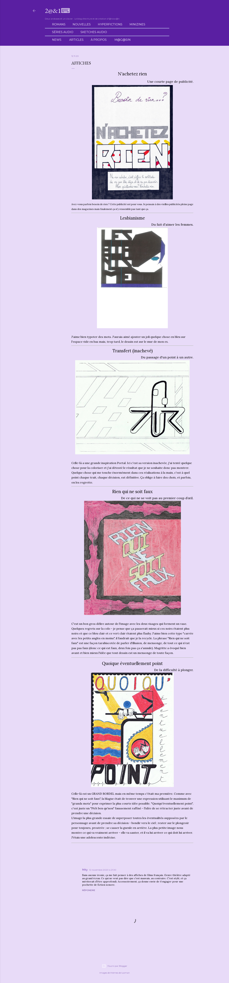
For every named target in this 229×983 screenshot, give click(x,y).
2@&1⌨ (57, 10)
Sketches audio (94, 32)
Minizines (137, 24)
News (56, 39)
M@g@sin (122, 39)
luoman (125, 972)
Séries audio (62, 32)
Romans (58, 24)
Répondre (88, 890)
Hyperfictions (110, 24)
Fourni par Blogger (114, 966)
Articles (76, 39)
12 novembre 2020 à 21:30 (102, 869)
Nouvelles (82, 24)
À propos (99, 39)
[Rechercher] (187, 10)
